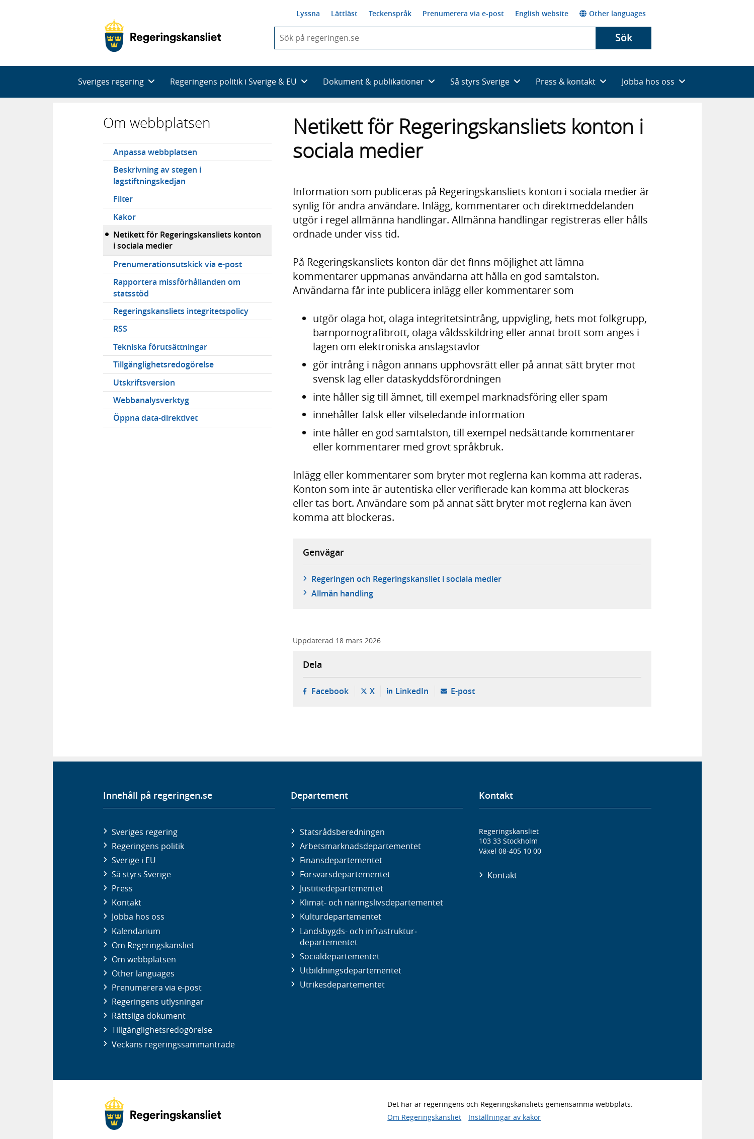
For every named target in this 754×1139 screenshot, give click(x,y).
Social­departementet (340, 956)
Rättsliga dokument (149, 1015)
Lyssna (308, 13)
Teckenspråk (390, 13)
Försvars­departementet (345, 874)
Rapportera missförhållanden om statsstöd (176, 287)
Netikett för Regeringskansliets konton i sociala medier (187, 240)
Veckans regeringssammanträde (173, 1044)
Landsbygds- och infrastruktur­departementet (358, 937)
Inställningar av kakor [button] (504, 1117)
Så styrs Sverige (141, 874)
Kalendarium (136, 931)
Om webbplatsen (157, 122)
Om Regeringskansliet (153, 945)
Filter (123, 198)
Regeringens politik (148, 846)
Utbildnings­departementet (350, 970)
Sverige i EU (134, 860)
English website (541, 13)
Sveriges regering (145, 832)
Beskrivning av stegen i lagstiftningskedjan (157, 175)
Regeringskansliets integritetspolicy (180, 311)
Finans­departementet (341, 860)
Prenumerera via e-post (463, 13)
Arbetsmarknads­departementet (360, 846)
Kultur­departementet (340, 916)
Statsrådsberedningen (342, 832)
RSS (120, 328)
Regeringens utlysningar (158, 1001)
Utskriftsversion (144, 382)
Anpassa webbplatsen (155, 152)
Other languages (612, 13)
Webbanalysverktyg (151, 400)
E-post (463, 691)
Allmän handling (342, 593)
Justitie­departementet (341, 888)
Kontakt (126, 902)
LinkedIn (412, 691)
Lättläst (344, 13)
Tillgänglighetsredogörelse (163, 364)
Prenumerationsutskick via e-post (177, 264)
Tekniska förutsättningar (160, 346)
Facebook (330, 691)
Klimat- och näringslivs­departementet (371, 902)
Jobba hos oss (138, 916)
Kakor (124, 216)
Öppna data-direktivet (155, 417)
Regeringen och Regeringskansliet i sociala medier (406, 578)
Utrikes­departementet (342, 984)
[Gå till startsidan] (162, 36)
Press (122, 888)
